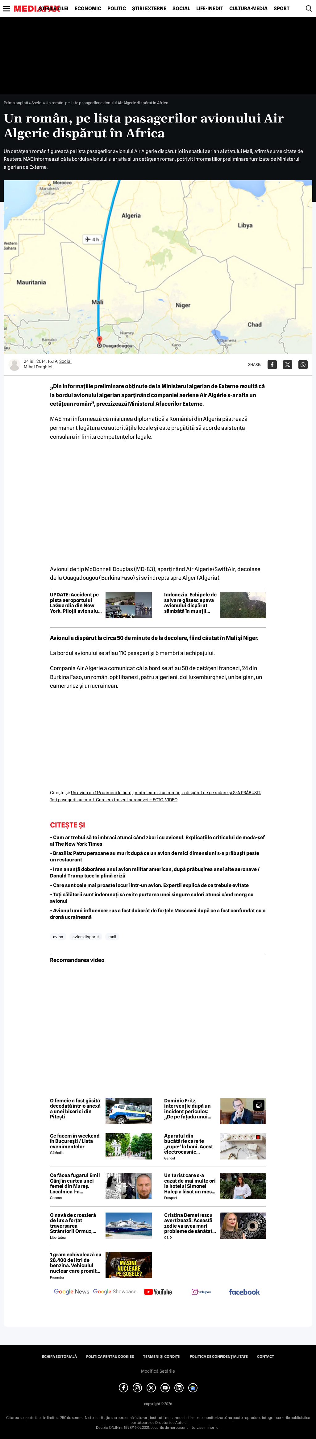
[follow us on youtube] (158, 1292)
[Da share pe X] (287, 364)
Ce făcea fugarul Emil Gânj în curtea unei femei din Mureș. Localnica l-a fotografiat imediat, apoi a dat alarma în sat (75, 1183)
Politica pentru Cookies (110, 1356)
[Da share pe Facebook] (272, 364)
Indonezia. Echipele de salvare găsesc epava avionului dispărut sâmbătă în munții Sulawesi (190, 603)
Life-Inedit (209, 8)
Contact (265, 1356)
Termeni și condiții (162, 1356)
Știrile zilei (54, 8)
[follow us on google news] (71, 1292)
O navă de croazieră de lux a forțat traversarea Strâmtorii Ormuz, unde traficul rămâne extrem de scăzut (75, 1223)
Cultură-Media (248, 8)
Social (181, 8)
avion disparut (86, 936)
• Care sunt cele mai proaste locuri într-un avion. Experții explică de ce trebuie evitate (149, 885)
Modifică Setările (158, 1371)
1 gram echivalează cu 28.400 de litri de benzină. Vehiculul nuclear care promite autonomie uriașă (76, 1263)
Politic (116, 8)
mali (112, 936)
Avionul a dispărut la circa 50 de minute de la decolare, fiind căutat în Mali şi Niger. (154, 638)
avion (58, 936)
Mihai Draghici (38, 366)
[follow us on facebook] (244, 1292)
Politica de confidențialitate (219, 1356)
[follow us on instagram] (201, 1292)
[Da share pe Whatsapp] (303, 364)
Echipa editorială (59, 1356)
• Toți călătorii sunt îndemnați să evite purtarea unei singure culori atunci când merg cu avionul (152, 898)
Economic (88, 8)
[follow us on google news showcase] (114, 1292)
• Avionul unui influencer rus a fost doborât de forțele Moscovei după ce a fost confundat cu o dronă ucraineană (157, 914)
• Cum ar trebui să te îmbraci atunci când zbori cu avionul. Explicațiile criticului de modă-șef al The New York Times (157, 841)
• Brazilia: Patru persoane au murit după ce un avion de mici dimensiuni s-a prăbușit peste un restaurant (154, 856)
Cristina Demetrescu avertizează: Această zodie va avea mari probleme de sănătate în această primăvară (189, 1223)
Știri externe (149, 8)
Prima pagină (16, 102)
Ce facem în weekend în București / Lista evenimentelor (75, 1141)
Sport (281, 8)
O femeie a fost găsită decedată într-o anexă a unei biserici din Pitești (75, 1109)
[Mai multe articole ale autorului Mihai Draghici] (14, 365)
